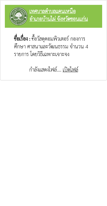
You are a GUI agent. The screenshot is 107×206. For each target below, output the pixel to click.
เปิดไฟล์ (70, 69)
